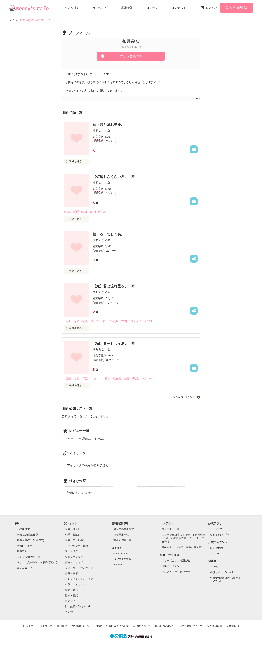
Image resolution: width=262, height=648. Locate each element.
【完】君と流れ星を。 (111, 286)
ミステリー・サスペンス (79, 567)
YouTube (215, 553)
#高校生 (113, 321)
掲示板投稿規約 (164, 626)
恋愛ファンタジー (75, 556)
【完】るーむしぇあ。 (111, 343)
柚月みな (98, 130)
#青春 (106, 378)
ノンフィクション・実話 (79, 578)
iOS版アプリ (217, 529)
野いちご (215, 566)
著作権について (142, 626)
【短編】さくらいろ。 (111, 177)
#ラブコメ (95, 378)
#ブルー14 (148, 378)
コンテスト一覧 (171, 529)
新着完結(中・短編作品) (30, 540)
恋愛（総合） (72, 529)
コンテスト (178, 7)
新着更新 (22, 551)
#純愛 (84, 211)
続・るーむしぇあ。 (109, 234)
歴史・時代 (71, 590)
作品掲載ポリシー (81, 626)
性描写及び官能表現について (112, 626)
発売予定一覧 (121, 534)
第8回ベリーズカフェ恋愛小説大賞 (181, 547)
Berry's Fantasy (122, 559)
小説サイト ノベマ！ (222, 572)
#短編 (67, 211)
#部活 (84, 378)
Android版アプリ (219, 534)
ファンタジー (72, 551)
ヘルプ (29, 626)
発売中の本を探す (123, 529)
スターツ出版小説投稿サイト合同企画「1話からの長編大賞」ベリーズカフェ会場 (183, 538)
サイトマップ (45, 626)
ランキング (100, 7)
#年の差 (94, 321)
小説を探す (72, 7)
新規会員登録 (236, 8)
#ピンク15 (146, 321)
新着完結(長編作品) (28, 534)
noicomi (117, 564)
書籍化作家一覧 (122, 540)
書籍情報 (127, 7)
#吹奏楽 (116, 378)
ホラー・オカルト (75, 584)
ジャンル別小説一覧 (28, 556)
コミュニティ (24, 567)
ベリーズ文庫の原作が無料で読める (37, 562)
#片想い (135, 378)
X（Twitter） (217, 548)
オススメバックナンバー (176, 571)
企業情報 (231, 626)
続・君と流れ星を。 (109, 125)
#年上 (104, 321)
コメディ (70, 601)
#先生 (67, 321)
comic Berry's (121, 553)
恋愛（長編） (72, 534)
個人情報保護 (214, 626)
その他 (69, 612)
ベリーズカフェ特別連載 (176, 560)
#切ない (102, 211)
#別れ (93, 211)
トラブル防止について (190, 626)
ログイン (211, 7)
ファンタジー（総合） (78, 545)
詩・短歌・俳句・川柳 (78, 606)
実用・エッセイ (74, 562)
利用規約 (62, 626)
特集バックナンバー (173, 566)
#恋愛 (76, 211)
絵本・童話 (71, 595)
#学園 (123, 321)
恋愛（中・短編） (75, 540)
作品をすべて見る (184, 396)
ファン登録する (131, 56)
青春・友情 (71, 573)
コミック (152, 7)
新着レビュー (24, 545)
